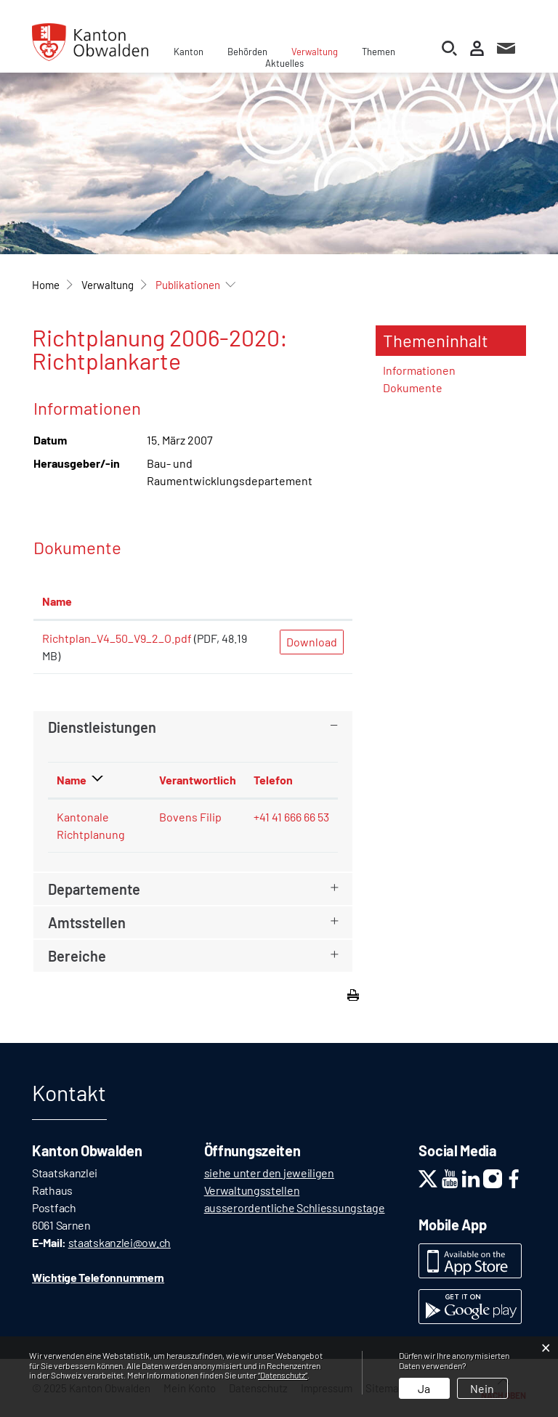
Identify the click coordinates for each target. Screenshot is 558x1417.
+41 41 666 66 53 (291, 817)
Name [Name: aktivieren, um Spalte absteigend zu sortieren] (71, 780)
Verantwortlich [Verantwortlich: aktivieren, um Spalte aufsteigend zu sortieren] (197, 780)
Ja (424, 1388)
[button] (107, 284)
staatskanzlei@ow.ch (119, 1242)
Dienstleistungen (102, 727)
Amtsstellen (87, 922)
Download (311, 642)
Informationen (419, 370)
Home (46, 284)
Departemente (94, 889)
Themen (378, 51)
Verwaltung (314, 51)
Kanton (188, 51)
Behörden (247, 51)
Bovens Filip (190, 817)
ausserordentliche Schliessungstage (294, 1207)
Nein (482, 1388)
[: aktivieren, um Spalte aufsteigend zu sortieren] (311, 602)
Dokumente (412, 387)
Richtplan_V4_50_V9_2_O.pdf (117, 638)
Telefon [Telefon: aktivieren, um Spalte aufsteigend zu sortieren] (273, 780)
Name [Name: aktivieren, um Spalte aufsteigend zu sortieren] (57, 601)
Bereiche (77, 956)
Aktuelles (284, 63)
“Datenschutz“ (282, 1375)
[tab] (192, 727)
